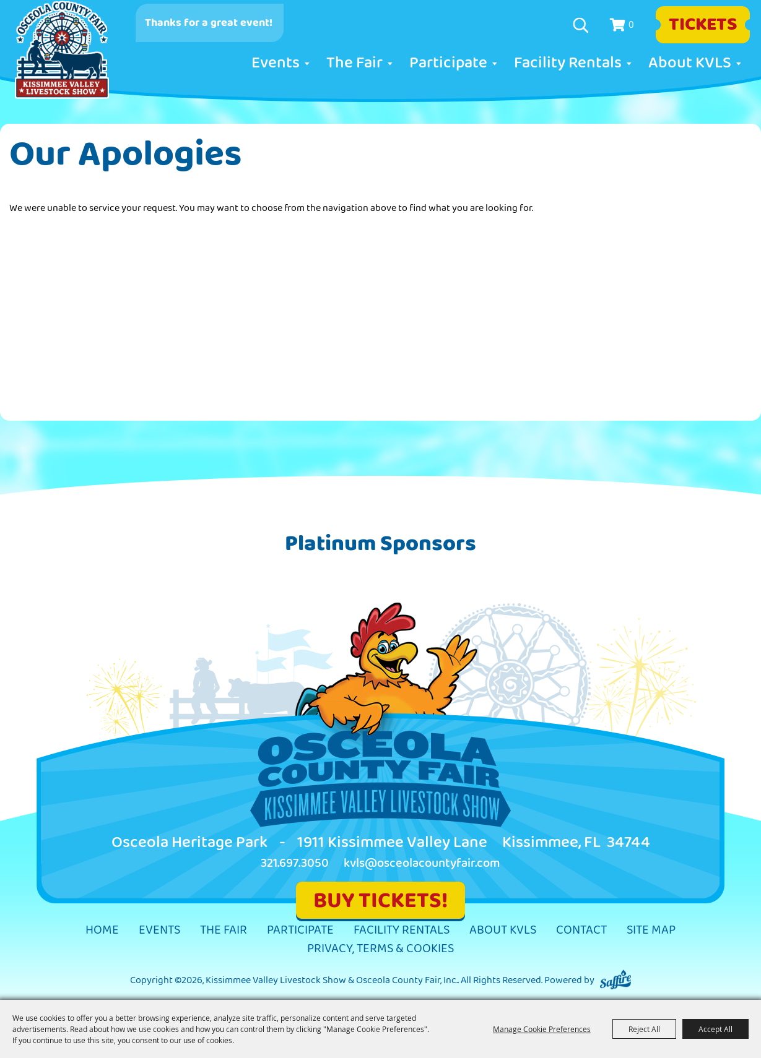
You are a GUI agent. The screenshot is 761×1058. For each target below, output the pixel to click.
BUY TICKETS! (380, 901)
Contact (581, 930)
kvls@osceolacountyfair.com (422, 863)
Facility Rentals (568, 63)
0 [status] (631, 24)
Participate (448, 63)
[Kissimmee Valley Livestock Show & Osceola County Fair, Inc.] (61, 50)
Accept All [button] (715, 1029)
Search (582, 25)
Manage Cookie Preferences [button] (542, 1029)
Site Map (651, 930)
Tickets (703, 25)
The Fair (354, 63)
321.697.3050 (295, 863)
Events (275, 63)
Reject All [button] (644, 1029)
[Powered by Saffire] (615, 980)
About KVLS (689, 63)
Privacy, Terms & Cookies (380, 948)
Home (102, 930)
